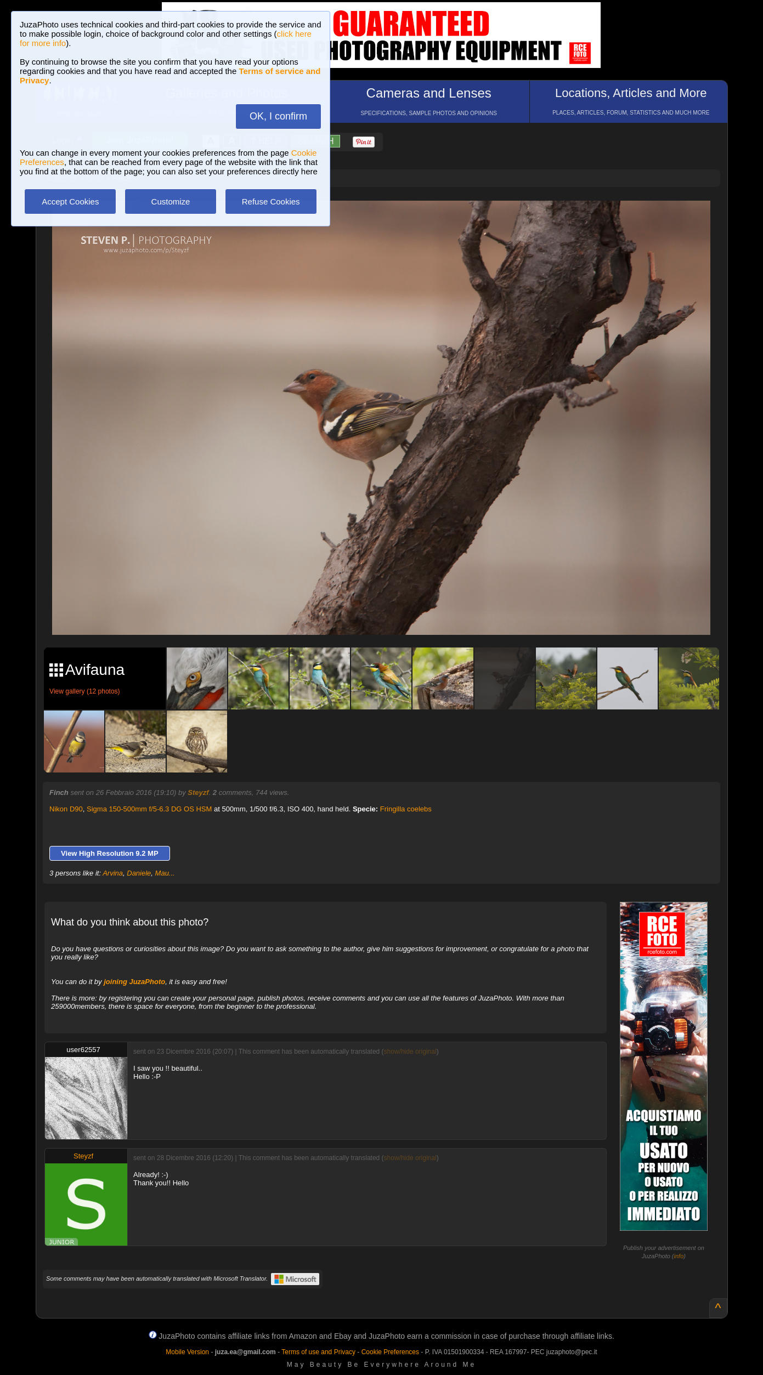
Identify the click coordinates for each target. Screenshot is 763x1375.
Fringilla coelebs (406, 809)
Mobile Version (187, 1352)
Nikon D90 (66, 809)
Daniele (139, 873)
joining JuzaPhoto (134, 982)
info (679, 1256)
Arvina (113, 873)
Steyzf (198, 792)
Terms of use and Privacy (318, 1352)
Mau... (165, 873)
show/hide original (410, 1051)
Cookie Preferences (390, 1352)
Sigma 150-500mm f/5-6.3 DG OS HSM (149, 809)
